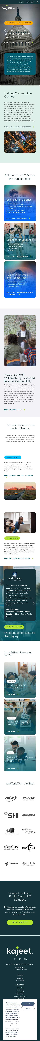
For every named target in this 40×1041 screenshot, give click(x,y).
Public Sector (20, 994)
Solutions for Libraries (18, 218)
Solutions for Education (19, 256)
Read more (13, 694)
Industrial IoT (20, 992)
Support (21, 2)
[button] (33, 603)
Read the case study (14, 410)
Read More (13, 1036)
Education (20, 988)
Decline (28, 1008)
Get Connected (20, 922)
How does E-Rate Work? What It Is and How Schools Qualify (19, 723)
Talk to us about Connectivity (19, 127)
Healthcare (20, 990)
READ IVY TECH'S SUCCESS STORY (18, 558)
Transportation (20, 998)
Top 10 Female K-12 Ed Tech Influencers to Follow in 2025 (18, 686)
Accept (28, 1003)
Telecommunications (20, 996)
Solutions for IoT (20, 967)
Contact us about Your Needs (18, 43)
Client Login (30, 2)
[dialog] (20, 1019)
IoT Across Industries (20, 969)
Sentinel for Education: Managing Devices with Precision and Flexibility (20, 759)
